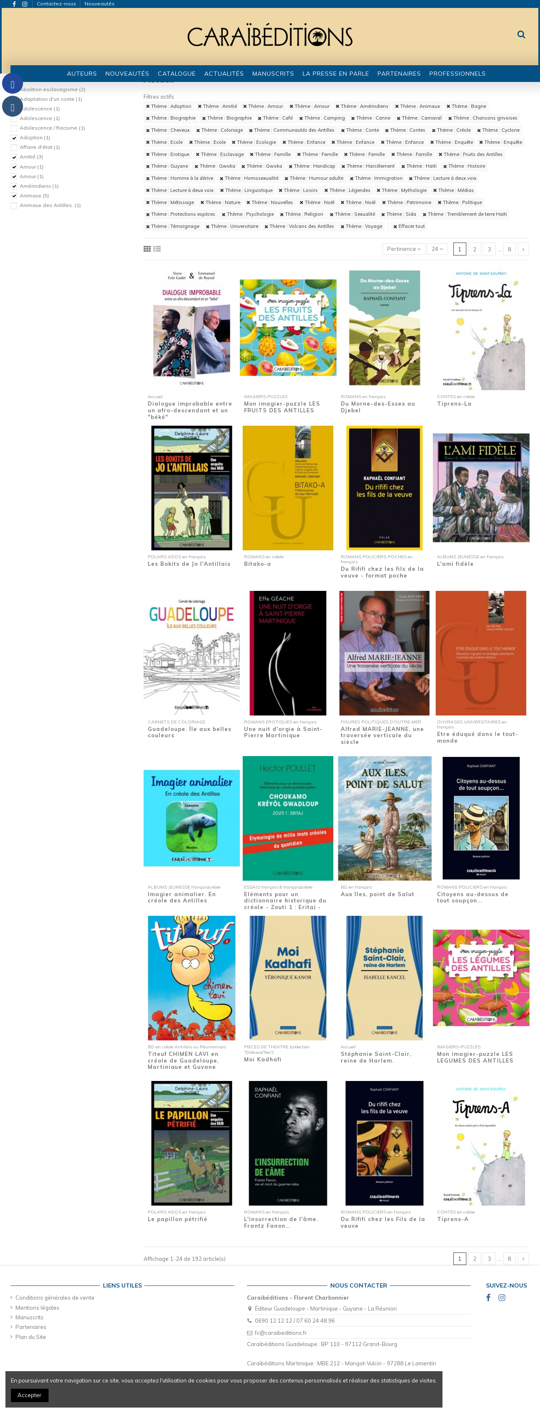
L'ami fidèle (455, 563)
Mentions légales (37, 1307)
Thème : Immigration (376, 178)
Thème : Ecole (164, 142)
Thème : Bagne (466, 106)
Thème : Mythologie (402, 190)
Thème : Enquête (451, 142)
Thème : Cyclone (498, 130)
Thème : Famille (270, 154)
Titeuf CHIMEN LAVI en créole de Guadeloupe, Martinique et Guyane (183, 1060)
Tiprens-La (454, 403)
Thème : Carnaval (419, 118)
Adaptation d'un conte (51, 99)
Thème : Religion (301, 214)
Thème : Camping (322, 118)
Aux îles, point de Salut (377, 894)
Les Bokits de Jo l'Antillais (189, 563)
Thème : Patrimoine (406, 202)
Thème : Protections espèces (180, 214)
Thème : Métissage (170, 202)
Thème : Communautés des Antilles (291, 130)
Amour (32, 167)
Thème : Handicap (312, 166)
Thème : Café (275, 118)
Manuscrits (29, 1317)
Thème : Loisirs (298, 190)
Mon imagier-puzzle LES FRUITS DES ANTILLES (282, 407)
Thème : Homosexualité (249, 178)
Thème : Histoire (464, 166)
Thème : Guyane (167, 166)
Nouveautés (100, 3)
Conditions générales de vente (55, 1297)
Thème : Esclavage (220, 154)
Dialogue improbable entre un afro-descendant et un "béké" (190, 410)
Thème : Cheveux (168, 130)
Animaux (34, 195)
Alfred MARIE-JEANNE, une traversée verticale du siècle (382, 735)
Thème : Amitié (217, 106)
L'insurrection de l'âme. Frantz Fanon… (281, 1222)
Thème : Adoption (168, 106)
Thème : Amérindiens (362, 106)
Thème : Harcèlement (368, 166)
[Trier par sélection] (404, 249)
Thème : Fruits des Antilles (471, 154)
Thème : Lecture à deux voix (442, 178)
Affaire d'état (40, 147)
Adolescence (40, 108)
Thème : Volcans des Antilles (299, 226)
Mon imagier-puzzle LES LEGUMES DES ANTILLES (475, 1057)
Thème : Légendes (347, 190)
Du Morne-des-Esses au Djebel (378, 407)
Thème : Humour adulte (314, 178)
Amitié (31, 156)
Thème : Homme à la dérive (179, 178)
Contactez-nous (57, 3)
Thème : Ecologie (254, 142)
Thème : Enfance (304, 142)
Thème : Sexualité (352, 214)
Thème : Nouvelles (270, 202)
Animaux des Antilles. (50, 205)
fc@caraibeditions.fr (281, 1332)
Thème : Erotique (167, 154)
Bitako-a (257, 563)
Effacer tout (409, 226)
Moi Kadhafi (263, 1059)
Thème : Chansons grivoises (482, 118)
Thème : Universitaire (232, 226)
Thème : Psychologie (248, 214)
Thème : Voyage (361, 226)
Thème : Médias (453, 190)
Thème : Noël (317, 202)
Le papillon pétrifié (178, 1219)
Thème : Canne (370, 118)
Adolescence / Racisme (52, 128)
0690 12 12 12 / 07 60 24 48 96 (295, 1320)
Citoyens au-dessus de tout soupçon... (473, 897)
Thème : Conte (360, 130)
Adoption (35, 137)
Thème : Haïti (419, 166)
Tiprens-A (453, 1219)
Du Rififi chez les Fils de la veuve (383, 1222)
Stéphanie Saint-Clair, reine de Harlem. (376, 1057)
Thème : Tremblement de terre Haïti (465, 214)
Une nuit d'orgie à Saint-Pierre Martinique (283, 732)
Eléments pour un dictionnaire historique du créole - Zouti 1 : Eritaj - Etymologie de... (285, 904)
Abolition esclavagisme (52, 89)
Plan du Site (30, 1337)
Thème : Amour (263, 106)
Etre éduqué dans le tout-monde (477, 737)
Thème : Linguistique (246, 190)
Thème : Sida (398, 214)
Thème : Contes (405, 130)
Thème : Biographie (170, 118)
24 (437, 248)
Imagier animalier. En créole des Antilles (182, 897)
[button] (177, 73)
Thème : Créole (451, 130)
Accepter (29, 1395)
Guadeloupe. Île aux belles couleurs (189, 732)
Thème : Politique (460, 202)
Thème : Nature (220, 202)
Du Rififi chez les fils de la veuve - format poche (382, 572)
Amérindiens (39, 186)
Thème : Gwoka (215, 166)
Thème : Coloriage (219, 130)
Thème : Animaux (417, 106)
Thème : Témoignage (172, 226)
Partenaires (30, 1327)
